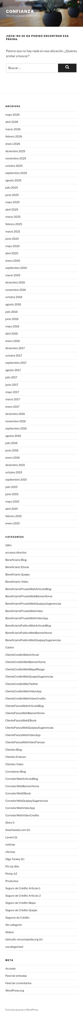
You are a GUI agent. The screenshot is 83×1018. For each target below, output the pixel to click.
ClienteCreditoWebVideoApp (23, 691)
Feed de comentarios (18, 983)
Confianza (20, 11)
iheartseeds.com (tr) (17, 830)
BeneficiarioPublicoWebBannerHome (28, 632)
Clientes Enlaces (15, 757)
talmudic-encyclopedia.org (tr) (24, 939)
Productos (11, 881)
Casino (9, 647)
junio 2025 (12, 195)
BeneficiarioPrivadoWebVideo (24, 611)
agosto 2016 (13, 436)
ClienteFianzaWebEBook (20, 720)
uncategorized (14, 946)
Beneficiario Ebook (17, 567)
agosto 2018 (13, 304)
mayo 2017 (12, 392)
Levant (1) (11, 837)
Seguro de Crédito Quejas (21, 910)
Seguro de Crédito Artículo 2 (23, 895)
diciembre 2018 (15, 282)
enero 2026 (12, 144)
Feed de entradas (16, 975)
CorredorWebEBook (18, 793)
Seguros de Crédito (17, 917)
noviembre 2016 (15, 421)
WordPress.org (14, 990)
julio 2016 (11, 443)
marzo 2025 (13, 216)
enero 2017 (12, 406)
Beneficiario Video (16, 581)
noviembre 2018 (15, 290)
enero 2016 (12, 457)
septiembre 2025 (16, 173)
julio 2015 (11, 487)
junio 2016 (11, 450)
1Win (8, 545)
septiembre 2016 (16, 428)
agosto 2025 (13, 180)
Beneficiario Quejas (17, 574)
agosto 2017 (13, 370)
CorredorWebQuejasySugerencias (26, 800)
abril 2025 (11, 209)
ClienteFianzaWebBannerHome (25, 713)
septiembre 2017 (16, 362)
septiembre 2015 (16, 479)
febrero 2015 (13, 516)
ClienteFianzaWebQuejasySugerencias (29, 727)
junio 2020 (12, 238)
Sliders (9, 932)
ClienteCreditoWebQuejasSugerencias (29, 676)
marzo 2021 (12, 231)
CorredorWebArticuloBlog (21, 778)
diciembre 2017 (15, 348)
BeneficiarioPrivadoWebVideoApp (26, 618)
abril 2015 (11, 508)
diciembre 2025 (15, 151)
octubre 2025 (13, 165)
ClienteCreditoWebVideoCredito (25, 698)
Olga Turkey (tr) (14, 859)
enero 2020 (12, 260)
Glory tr (10, 822)
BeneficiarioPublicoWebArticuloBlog (28, 625)
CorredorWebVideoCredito (22, 815)
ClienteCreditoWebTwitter (21, 684)
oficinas (10, 852)
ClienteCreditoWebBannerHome (25, 662)
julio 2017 (11, 377)
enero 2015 (12, 523)
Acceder (10, 968)
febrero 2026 (13, 136)
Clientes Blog (13, 749)
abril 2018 (11, 333)
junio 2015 (11, 494)
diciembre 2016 (15, 414)
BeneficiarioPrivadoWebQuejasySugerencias (33, 603)
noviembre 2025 (15, 158)
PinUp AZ (11, 873)
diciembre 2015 (15, 465)
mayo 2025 (12, 202)
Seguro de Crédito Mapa (20, 903)
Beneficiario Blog (16, 560)
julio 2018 (11, 311)
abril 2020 (11, 253)
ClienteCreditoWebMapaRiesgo (25, 669)
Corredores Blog (15, 771)
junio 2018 (11, 319)
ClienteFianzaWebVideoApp (23, 735)
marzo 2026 (13, 129)
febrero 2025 (13, 224)
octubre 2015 (13, 472)
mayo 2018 (12, 326)
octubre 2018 (13, 297)
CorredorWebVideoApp (20, 808)
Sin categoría (13, 924)
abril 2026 (11, 122)
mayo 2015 (12, 501)
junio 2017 (11, 384)
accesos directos (15, 552)
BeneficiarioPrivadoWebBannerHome (28, 596)
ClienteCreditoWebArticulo (22, 654)
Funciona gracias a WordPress (21, 1009)
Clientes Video (14, 764)
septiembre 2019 (16, 268)
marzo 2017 (12, 399)
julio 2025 (11, 187)
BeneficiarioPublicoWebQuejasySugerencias (33, 640)
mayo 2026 (12, 114)
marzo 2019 (12, 275)
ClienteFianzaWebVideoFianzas (25, 742)
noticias (10, 844)
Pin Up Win (12, 866)
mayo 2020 (12, 246)
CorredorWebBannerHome (22, 786)
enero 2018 (12, 341)
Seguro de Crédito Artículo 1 (22, 888)
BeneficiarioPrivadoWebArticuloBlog (28, 589)
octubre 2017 (13, 355)
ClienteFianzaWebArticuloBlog (24, 706)
